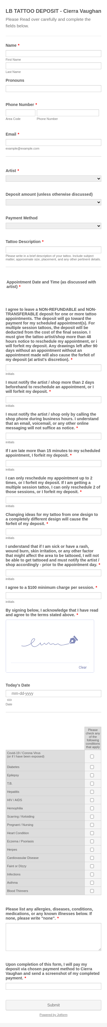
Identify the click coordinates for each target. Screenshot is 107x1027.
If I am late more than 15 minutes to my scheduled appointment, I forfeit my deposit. (53, 453)
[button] (9, 700)
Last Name (13, 71)
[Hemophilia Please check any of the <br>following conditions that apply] (92, 808)
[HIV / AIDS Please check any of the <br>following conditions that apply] (92, 800)
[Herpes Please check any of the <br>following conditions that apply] (92, 850)
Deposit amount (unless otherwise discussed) (49, 194)
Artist (12, 170)
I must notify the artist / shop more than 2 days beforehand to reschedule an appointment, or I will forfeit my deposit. (50, 387)
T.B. (10, 783)
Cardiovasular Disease (23, 857)
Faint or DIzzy (17, 866)
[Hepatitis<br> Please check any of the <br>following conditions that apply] (92, 792)
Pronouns (15, 80)
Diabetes (13, 767)
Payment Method (22, 218)
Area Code (13, 119)
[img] (50, 641)
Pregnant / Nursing (20, 824)
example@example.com (22, 148)
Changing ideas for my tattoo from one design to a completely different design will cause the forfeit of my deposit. (52, 519)
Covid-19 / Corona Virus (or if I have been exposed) (26, 754)
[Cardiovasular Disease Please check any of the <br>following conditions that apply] (92, 858)
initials (10, 373)
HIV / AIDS (14, 800)
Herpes (12, 849)
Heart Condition (18, 833)
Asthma (12, 882)
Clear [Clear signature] (83, 667)
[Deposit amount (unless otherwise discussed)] (54, 202)
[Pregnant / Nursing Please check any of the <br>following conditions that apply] (92, 825)
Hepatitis (13, 791)
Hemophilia (15, 808)
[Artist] (54, 178)
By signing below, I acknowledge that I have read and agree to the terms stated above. (52, 612)
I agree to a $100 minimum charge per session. (51, 587)
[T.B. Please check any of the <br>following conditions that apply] (92, 783)
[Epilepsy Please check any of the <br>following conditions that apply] (92, 775)
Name (13, 45)
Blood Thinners (17, 891)
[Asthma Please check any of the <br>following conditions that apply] (92, 883)
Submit (53, 1005)
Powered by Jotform (54, 1014)
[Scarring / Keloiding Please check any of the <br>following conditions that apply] (92, 816)
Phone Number (21, 104)
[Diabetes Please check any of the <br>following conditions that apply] (92, 767)
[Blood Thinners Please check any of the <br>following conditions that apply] (92, 891)
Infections (14, 874)
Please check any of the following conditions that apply (93, 738)
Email (12, 134)
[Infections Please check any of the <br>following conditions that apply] (92, 874)
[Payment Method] (54, 226)
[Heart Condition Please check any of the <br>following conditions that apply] (92, 833)
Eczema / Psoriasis (20, 841)
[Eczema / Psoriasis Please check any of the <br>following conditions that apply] (92, 841)
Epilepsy (13, 775)
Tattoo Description (25, 241)
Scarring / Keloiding (20, 816)
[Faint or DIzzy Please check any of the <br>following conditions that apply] (92, 866)
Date (9, 704)
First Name (13, 59)
